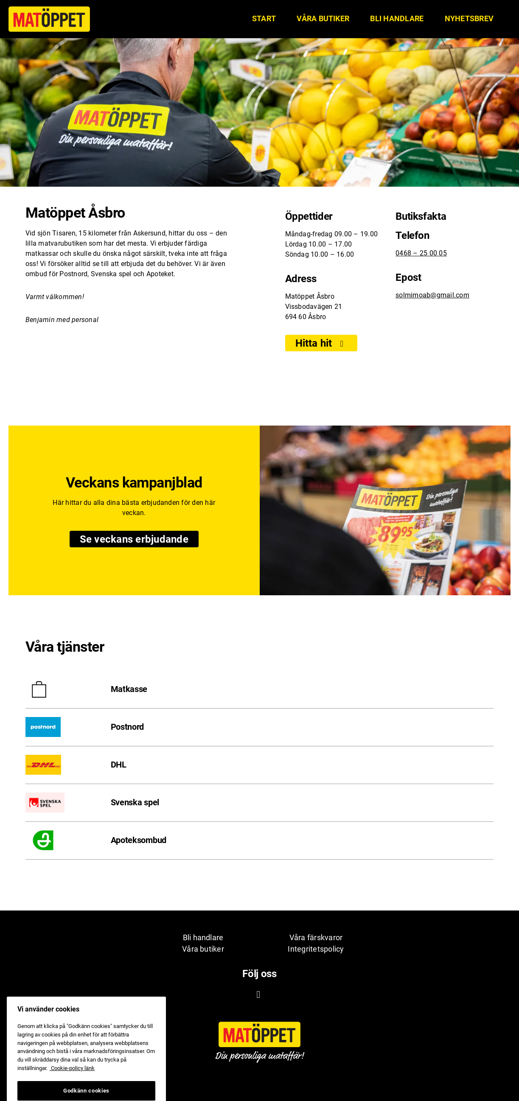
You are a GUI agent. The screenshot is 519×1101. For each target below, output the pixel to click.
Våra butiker (323, 18)
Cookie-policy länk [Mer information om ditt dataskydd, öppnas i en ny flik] (72, 1076)
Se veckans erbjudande (139, 539)
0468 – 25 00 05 (421, 253)
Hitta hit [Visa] (321, 343)
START (264, 18)
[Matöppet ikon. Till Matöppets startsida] (49, 19)
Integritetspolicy (316, 948)
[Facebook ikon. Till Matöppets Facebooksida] (258, 994)
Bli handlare (397, 18)
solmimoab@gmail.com (432, 295)
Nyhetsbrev (469, 18)
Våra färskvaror (316, 937)
